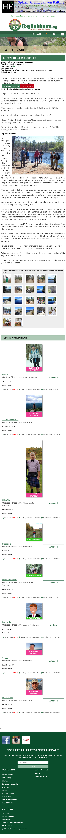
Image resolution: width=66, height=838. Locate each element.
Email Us (37, 774)
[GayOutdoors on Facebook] (6, 741)
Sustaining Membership (10, 784)
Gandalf (15, 66)
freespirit (6, 544)
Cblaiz (5, 658)
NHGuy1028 (7, 697)
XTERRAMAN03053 (10, 419)
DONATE (36, 33)
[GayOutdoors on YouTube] (26, 741)
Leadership (6, 820)
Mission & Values (8, 816)
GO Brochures (7, 826)
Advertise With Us (40, 777)
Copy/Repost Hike (27, 86)
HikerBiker (7, 500)
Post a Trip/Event (8, 793)
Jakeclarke (6, 622)
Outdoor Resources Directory (12, 823)
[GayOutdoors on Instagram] (16, 741)
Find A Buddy (6, 778)
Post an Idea (6, 797)
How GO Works (7, 803)
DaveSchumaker (9, 579)
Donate (4, 790)
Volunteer (5, 787)
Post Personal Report (9, 800)
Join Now (5, 781)
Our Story (5, 813)
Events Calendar (7, 775)
